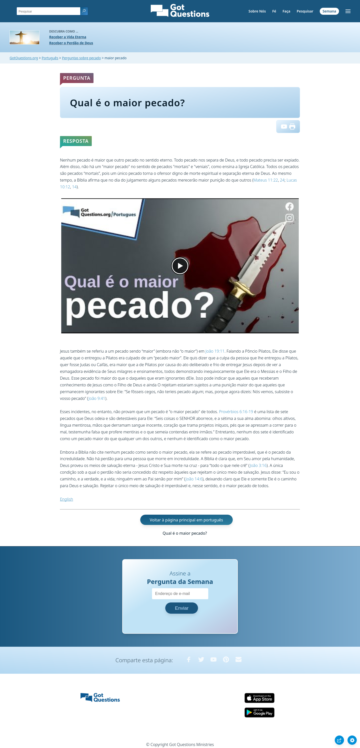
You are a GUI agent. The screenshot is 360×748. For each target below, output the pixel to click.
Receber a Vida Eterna (67, 37)
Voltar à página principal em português (186, 519)
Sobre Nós (257, 11)
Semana (329, 11)
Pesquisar (305, 11)
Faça (286, 11)
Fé (274, 11)
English (66, 499)
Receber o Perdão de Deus (71, 43)
